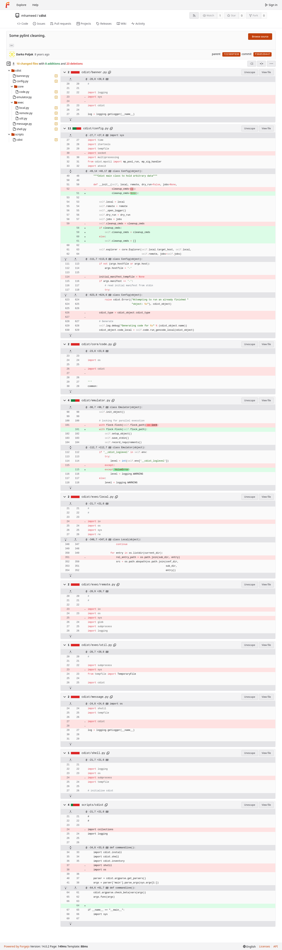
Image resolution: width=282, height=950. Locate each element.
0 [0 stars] (242, 15)
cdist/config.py (96, 128)
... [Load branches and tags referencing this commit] (11, 45)
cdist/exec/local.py (97, 496)
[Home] (7, 4)
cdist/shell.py (93, 753)
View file (266, 72)
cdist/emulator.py (96, 400)
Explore (21, 5)
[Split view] (261, 64)
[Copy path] (109, 72)
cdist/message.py (95, 697)
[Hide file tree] (9, 64)
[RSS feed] (194, 15)
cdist (42, 16)
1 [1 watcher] (220, 15)
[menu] (271, 64)
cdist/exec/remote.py (98, 584)
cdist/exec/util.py (97, 645)
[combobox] (251, 64)
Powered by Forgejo (17, 946)
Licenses (264, 946)
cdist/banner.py (94, 72)
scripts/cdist (92, 805)
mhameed (28, 16)
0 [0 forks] (264, 15)
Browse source (260, 36)
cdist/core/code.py (97, 344)
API (275, 946)
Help (35, 5)
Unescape (249, 72)
